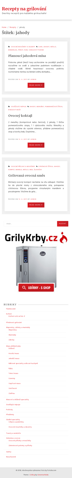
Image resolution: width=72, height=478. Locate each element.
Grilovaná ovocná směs (26, 175)
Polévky (9, 409)
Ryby (11, 368)
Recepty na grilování (24, 9)
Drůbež (11, 348)
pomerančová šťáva (54, 106)
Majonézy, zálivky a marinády (18, 327)
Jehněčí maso (14, 358)
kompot (11, 170)
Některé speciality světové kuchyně (23, 363)
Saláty (8, 451)
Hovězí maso (14, 353)
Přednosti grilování (14, 322)
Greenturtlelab (42, 474)
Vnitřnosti (13, 388)
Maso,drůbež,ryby (13, 346)
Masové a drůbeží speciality (17, 399)
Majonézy (13, 330)
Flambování (11, 309)
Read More (36, 85)
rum (26, 50)
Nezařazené (11, 457)
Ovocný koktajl (20, 116)
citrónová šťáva (45, 166)
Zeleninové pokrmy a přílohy (20, 445)
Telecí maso (13, 373)
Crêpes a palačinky (16, 422)
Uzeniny (12, 378)
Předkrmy (10, 414)
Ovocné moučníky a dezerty (20, 427)
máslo (53, 47)
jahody (46, 47)
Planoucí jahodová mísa (27, 56)
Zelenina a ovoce (13, 438)
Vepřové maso (15, 383)
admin (33, 79)
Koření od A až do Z (17, 316)
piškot (20, 50)
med (31, 170)
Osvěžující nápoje (13, 404)
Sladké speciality (13, 419)
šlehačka (38, 170)
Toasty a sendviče (13, 433)
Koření (9, 314)
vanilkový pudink (36, 50)
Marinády (12, 335)
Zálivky (11, 339)
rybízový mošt (14, 110)
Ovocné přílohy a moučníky (20, 440)
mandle (19, 170)
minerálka (12, 50)
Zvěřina (12, 393)
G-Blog (32, 474)
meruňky (40, 106)
